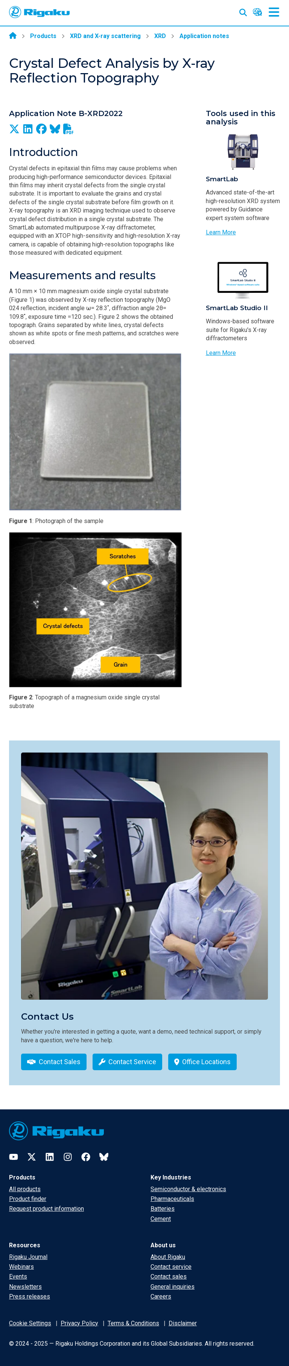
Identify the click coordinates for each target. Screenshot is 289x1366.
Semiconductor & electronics (188, 1189)
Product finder (27, 1198)
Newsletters (25, 1286)
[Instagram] (67, 1156)
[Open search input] (243, 11)
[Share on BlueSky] (55, 129)
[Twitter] (31, 1156)
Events (18, 1276)
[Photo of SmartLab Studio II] (243, 280)
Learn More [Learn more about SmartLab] (221, 232)
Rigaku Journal (28, 1256)
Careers (161, 1296)
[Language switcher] (257, 12)
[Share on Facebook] (41, 129)
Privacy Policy (79, 1323)
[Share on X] (14, 129)
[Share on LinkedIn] (28, 129)
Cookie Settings (30, 1323)
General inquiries (173, 1286)
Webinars (21, 1266)
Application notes (204, 36)
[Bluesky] (103, 1156)
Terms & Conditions (133, 1323)
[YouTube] (13, 1156)
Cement (161, 1218)
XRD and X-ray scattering (105, 36)
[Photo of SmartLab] (243, 151)
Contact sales (169, 1276)
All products (25, 1189)
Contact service (171, 1266)
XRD (160, 36)
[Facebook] (85, 1156)
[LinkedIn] (49, 1156)
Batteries (163, 1208)
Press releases (29, 1296)
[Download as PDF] (68, 129)
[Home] (13, 36)
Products (43, 36)
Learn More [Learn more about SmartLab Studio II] (221, 352)
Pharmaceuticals (172, 1198)
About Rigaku (168, 1256)
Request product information (46, 1208)
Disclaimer (183, 1323)
